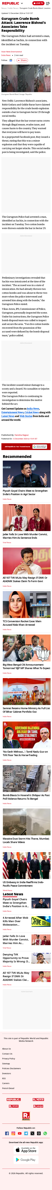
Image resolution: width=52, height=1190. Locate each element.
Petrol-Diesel (8, 1088)
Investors (6, 1073)
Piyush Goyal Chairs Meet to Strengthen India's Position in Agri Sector (25, 492)
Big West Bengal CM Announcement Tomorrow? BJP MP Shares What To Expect (26, 666)
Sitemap (6, 1063)
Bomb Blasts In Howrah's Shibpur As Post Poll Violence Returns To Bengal (26, 797)
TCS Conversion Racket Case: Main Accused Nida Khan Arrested (22, 623)
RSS (4, 1078)
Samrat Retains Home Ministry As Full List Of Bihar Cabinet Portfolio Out (26, 710)
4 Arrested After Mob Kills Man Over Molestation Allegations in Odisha (16, 923)
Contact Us (7, 1053)
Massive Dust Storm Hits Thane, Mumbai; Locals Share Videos (26, 840)
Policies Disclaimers (11, 1068)
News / (4, 8)
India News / (13, 8)
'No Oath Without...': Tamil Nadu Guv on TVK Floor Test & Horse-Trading (25, 753)
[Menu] (48, 3)
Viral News (7, 542)
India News (6, 55)
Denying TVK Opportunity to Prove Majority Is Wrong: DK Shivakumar (16, 960)
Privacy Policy (8, 1058)
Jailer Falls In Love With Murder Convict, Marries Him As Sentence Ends (25, 536)
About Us (6, 1048)
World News (7, 890)
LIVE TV (38, 3)
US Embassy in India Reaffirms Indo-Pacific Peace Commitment (23, 884)
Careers (5, 1083)
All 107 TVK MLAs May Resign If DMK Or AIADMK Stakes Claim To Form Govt (25, 579)
